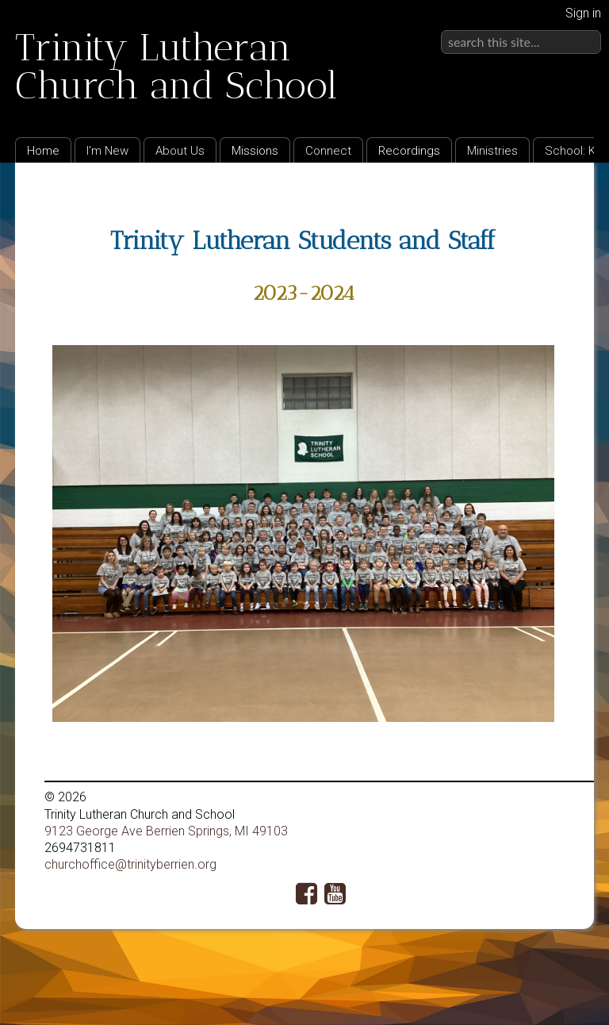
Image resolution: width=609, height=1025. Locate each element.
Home (43, 151)
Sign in (583, 13)
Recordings (409, 151)
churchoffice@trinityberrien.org (130, 864)
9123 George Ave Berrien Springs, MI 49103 (166, 831)
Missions (255, 151)
